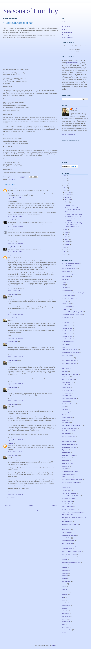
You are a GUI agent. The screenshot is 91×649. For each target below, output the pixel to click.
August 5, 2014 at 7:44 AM (15, 216)
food (63, 597)
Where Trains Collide (67, 543)
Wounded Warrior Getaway (69, 557)
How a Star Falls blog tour (69, 398)
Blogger (53, 645)
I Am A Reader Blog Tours (69, 404)
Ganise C (10, 220)
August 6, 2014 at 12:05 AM (15, 356)
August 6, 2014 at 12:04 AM (15, 338)
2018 (65, 180)
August (67, 202)
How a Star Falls (66, 395)
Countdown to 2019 (67, 339)
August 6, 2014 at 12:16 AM (15, 440)
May (66, 234)
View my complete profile (68, 134)
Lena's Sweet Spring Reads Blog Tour (72, 425)
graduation (64, 602)
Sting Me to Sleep (66, 504)
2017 (65, 183)
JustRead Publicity (67, 417)
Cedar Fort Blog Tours (68, 295)
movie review (65, 613)
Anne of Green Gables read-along (71, 263)
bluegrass (64, 578)
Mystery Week (65, 466)
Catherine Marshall (67, 290)
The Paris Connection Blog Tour (70, 524)
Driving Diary (65, 344)
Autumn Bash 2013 (67, 266)
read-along (64, 619)
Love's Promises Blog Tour (69, 439)
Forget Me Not (65, 376)
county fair (64, 589)
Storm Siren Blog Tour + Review (73, 214)
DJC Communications (68, 341)
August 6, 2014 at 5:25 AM (15, 451)
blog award (65, 573)
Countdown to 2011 (67, 320)
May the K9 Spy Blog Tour (69, 447)
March (67, 239)
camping (64, 584)
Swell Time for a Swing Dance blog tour (72, 512)
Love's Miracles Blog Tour (69, 436)
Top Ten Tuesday (66, 532)
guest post (64, 608)
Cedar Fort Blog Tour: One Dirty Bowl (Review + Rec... (73, 223)
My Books (64, 29)
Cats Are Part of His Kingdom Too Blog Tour (74, 293)
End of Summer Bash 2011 (69, 360)
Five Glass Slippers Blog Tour (70, 374)
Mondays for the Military (68, 455)
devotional (64, 594)
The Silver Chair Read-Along (69, 527)
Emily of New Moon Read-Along (70, 352)
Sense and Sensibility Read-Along (71, 495)
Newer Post (8, 505)
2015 (65, 188)
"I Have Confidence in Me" (72, 226)
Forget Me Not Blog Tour (68, 379)
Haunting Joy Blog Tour (68, 390)
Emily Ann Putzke (13, 246)
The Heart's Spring (67, 521)
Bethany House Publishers (69, 268)
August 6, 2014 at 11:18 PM (15, 494)
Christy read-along (67, 306)
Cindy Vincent (12, 255)
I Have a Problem (69, 211)
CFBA (63, 285)
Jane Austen (65, 409)
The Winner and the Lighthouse (73, 216)
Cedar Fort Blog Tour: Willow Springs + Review (72, 204)
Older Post (54, 505)
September (68, 199)
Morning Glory (65, 460)
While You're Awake (67, 548)
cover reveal (65, 592)
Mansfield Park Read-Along (69, 444)
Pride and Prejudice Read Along (70, 482)
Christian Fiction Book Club (69, 298)
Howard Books (66, 401)
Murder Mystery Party (67, 463)
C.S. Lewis (64, 282)
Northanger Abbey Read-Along (70, 471)
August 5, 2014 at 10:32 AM (15, 243)
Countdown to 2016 (67, 333)
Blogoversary (65, 279)
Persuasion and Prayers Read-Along (72, 479)
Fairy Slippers (65, 368)
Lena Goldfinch (66, 422)
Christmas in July (66, 303)
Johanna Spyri (65, 412)
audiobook (64, 567)
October (67, 197)
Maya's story (65, 450)
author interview (66, 570)
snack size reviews (67, 630)
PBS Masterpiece (66, 477)
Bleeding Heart (66, 271)
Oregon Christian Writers (68, 474)
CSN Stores (65, 287)
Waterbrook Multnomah (68, 540)
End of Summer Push (67, 366)
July (66, 229)
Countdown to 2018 (67, 336)
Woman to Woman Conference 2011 (72, 551)
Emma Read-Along (67, 355)
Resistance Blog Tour (67, 487)
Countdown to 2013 (67, 325)
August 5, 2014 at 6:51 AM (15, 198)
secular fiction (65, 627)
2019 (65, 178)
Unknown (10, 188)
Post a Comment (10, 497)
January (67, 244)
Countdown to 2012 (67, 322)
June (66, 232)
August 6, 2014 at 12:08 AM (15, 383)
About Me (64, 24)
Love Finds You (66, 433)
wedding (64, 632)
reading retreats (66, 621)
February (67, 241)
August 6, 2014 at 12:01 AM (15, 314)
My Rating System (67, 35)
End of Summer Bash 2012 (69, 363)
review (63, 624)
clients (63, 586)
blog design (65, 575)
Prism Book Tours (66, 485)
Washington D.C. (66, 538)
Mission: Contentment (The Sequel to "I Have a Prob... (73, 208)
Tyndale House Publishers (69, 535)
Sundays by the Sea (67, 506)
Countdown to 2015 (67, 331)
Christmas (64, 301)
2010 (65, 254)
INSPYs (64, 406)
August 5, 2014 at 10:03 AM (15, 226)
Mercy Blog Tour (66, 452)
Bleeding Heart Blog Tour (68, 274)
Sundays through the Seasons (70, 509)
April (66, 237)
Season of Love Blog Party (69, 493)
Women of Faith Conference (69, 554)
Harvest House (12, 179)
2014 (65, 190)
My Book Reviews (66, 26)
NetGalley (64, 468)
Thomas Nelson (66, 529)
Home (31, 505)
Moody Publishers (66, 458)
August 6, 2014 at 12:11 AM (15, 400)
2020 (65, 176)
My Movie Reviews (67, 32)
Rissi (9, 230)
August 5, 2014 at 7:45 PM (15, 290)
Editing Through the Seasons (69, 349)
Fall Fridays (65, 371)
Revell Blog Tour (66, 490)
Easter (63, 347)
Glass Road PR (66, 385)
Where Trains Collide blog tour (70, 546)
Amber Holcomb (12, 294)
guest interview (66, 605)
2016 (65, 185)
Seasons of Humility (30, 11)
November (68, 194)
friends (63, 600)
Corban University (66, 317)
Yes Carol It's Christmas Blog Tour (71, 562)
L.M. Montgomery (66, 420)
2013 (65, 247)
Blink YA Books (66, 276)
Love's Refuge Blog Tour (68, 441)
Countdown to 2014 (67, 328)
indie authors (65, 611)
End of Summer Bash (67, 358)
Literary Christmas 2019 (68, 431)
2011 (65, 252)
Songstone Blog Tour (67, 501)
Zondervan (64, 565)
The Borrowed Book (67, 514)
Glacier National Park (67, 382)
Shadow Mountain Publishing (70, 498)
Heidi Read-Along (66, 393)
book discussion (66, 581)
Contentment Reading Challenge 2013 (72, 314)
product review (66, 616)
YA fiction (64, 559)
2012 (65, 249)
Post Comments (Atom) (34, 510)
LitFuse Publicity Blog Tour (69, 428)
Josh (63, 414)
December (68, 192)
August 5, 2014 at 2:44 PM (15, 251)
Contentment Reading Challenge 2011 (72, 312)
